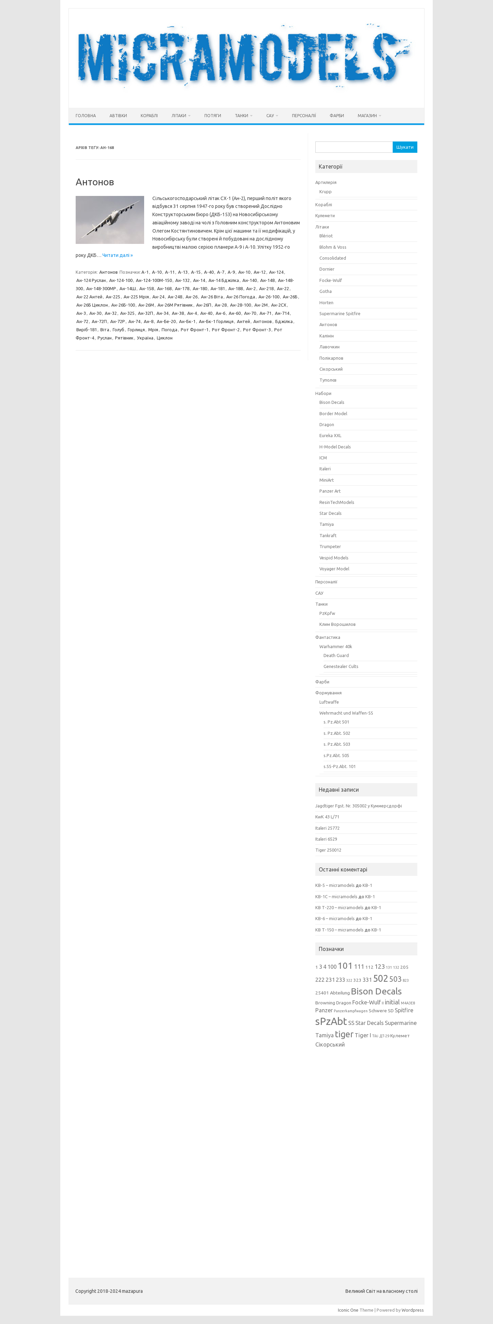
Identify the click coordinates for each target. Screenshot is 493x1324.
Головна (86, 115)
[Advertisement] (366, 1158)
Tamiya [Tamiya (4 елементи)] (324, 1035)
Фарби (337, 115)
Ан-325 (127, 313)
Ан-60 (235, 313)
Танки (241, 115)
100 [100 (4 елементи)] (332, 967)
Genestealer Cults (341, 666)
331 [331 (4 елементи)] (367, 980)
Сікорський (331, 369)
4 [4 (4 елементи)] (324, 967)
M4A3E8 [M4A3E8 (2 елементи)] (408, 1003)
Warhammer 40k (335, 646)
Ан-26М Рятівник (175, 304)
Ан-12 (260, 272)
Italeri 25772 (327, 828)
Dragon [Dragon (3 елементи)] (343, 1002)
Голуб (118, 329)
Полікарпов (331, 358)
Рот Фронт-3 (257, 329)
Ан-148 (267, 280)
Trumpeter (330, 546)
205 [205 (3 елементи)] (404, 967)
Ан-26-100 (268, 296)
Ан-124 (276, 272)
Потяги (212, 115)
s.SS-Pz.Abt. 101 (340, 766)
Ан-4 (192, 313)
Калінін (326, 335)
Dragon (326, 424)
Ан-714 (282, 313)
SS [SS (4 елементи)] (351, 1023)
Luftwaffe (329, 702)
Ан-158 (146, 288)
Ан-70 (250, 313)
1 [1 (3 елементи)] (316, 967)
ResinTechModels (336, 502)
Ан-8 (148, 321)
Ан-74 (134, 321)
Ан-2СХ (278, 304)
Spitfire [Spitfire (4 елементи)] (404, 1010)
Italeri (325, 468)
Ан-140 (249, 280)
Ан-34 (162, 313)
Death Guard (336, 655)
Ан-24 (158, 296)
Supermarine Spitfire (340, 313)
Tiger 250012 (328, 849)
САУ (270, 115)
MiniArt (326, 480)
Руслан (105, 337)
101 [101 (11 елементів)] (345, 965)
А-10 (157, 272)
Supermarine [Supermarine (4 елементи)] (401, 1023)
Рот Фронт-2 (226, 329)
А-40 (209, 272)
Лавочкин (329, 346)
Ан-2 (251, 288)
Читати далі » (117, 255)
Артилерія (326, 182)
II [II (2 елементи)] (383, 1003)
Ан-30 (95, 313)
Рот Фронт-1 (194, 329)
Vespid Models (334, 557)
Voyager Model (334, 568)
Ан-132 (182, 280)
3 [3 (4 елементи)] (320, 967)
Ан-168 (164, 288)
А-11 (170, 272)
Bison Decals (331, 402)
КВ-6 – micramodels (335, 918)
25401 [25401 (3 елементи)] (322, 992)
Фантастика (327, 637)
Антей (243, 321)
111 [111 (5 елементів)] (359, 966)
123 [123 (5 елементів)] (380, 966)
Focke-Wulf (330, 280)
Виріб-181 (86, 329)
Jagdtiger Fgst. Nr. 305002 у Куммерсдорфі (358, 805)
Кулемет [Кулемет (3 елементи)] (400, 1035)
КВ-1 (367, 885)
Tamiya (326, 524)
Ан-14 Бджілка (223, 280)
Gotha (325, 291)
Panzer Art (330, 490)
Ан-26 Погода (240, 296)
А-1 (145, 272)
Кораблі (149, 115)
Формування (328, 692)
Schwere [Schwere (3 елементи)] (378, 1010)
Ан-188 (235, 288)
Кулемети (325, 215)
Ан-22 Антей (89, 296)
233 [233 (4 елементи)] (340, 980)
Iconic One (348, 1310)
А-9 (231, 272)
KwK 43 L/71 (327, 816)
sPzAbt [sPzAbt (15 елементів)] (331, 1021)
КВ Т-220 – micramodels (339, 907)
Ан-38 (178, 313)
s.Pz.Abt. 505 (336, 755)
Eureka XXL (330, 435)
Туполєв (328, 380)
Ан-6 (220, 313)
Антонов (95, 181)
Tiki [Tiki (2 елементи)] (375, 1036)
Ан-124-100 (120, 280)
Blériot (326, 235)
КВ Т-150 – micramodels (339, 929)
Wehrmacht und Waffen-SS (346, 712)
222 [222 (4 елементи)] (320, 980)
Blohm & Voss (332, 247)
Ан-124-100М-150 (154, 280)
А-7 (220, 272)
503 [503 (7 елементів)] (395, 979)
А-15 (196, 272)
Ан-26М (146, 304)
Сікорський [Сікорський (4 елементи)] (330, 1044)
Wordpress (413, 1310)
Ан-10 (244, 272)
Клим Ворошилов (337, 624)
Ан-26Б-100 (123, 304)
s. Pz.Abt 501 (336, 721)
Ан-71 (265, 313)
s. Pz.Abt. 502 (337, 733)
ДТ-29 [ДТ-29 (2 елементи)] (384, 1036)
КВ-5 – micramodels (335, 885)
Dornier (326, 269)
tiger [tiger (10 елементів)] (344, 1034)
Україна (145, 337)
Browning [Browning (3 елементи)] (325, 1002)
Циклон (165, 337)
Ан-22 (283, 288)
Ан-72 (82, 321)
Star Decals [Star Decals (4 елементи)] (369, 1023)
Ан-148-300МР (101, 288)
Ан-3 (81, 313)
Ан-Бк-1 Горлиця (216, 321)
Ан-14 (199, 280)
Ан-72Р (117, 321)
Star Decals (330, 513)
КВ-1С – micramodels (336, 896)
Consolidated (332, 258)
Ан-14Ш (127, 288)
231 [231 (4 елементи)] (330, 980)
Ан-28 (221, 304)
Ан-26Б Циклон (92, 304)
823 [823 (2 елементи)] (406, 980)
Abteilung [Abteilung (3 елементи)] (340, 992)
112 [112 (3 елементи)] (369, 967)
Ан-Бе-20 (166, 321)
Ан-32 (111, 313)
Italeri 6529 (326, 839)
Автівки (118, 115)
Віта (104, 329)
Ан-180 (200, 288)
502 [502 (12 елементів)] (380, 978)
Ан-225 (113, 296)
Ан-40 (206, 313)
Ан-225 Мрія (136, 296)
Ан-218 (266, 288)
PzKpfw (327, 613)
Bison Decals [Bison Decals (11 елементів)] (376, 991)
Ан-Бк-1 (187, 321)
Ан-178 (182, 288)
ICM (323, 457)
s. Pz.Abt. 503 (337, 744)
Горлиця (136, 329)
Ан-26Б (290, 296)
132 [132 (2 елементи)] (396, 967)
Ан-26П (203, 304)
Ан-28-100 (240, 304)
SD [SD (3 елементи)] (391, 1010)
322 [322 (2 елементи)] (349, 980)
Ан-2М (261, 304)
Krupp (325, 191)
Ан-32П (145, 313)
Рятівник (124, 337)
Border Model (333, 413)
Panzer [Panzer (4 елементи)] (324, 1010)
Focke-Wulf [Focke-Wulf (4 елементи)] (366, 1002)
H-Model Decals (335, 446)
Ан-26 (192, 296)
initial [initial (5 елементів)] (392, 1002)
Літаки (179, 115)
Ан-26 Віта (212, 296)
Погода (169, 329)
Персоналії (304, 115)
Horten (326, 302)
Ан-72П (99, 321)
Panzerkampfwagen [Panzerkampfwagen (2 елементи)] (351, 1011)
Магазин (367, 115)
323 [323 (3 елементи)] (357, 980)
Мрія (153, 329)
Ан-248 (175, 296)
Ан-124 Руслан (91, 280)
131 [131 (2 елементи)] (389, 967)
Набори (323, 393)
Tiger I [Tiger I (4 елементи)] (363, 1035)
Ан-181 (218, 288)
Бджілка (284, 321)
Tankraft (328, 535)
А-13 (183, 272)
